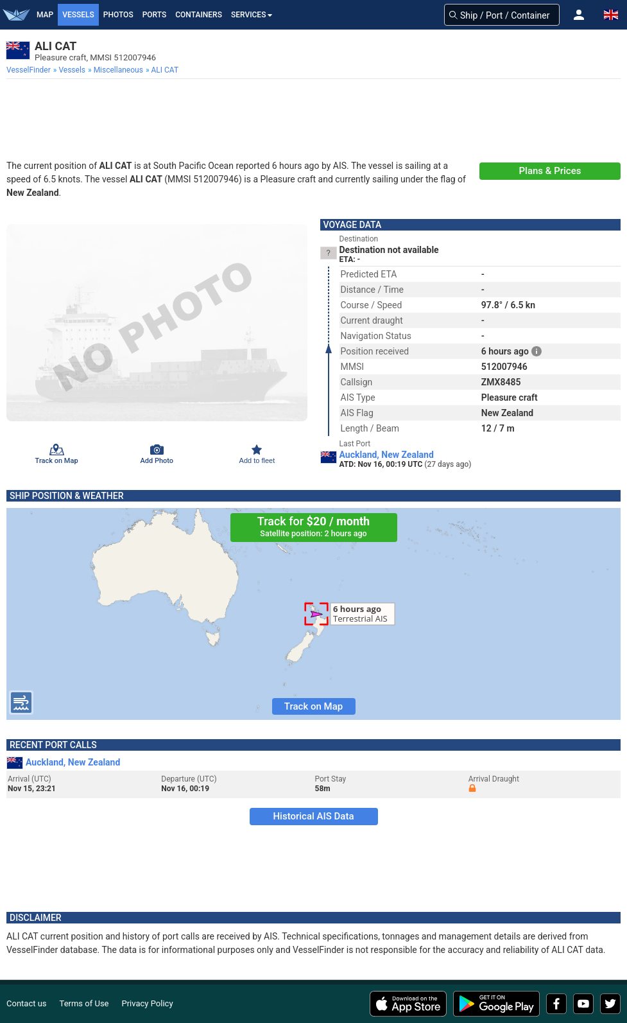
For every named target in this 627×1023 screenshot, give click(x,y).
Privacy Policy (147, 1003)
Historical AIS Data (313, 816)
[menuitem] (29, 70)
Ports (154, 14)
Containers (198, 14)
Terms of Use (84, 1003)
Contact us (26, 1003)
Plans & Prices (550, 171)
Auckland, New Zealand (386, 455)
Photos (118, 14)
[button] (579, 15)
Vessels (78, 14)
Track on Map (313, 706)
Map (45, 14)
